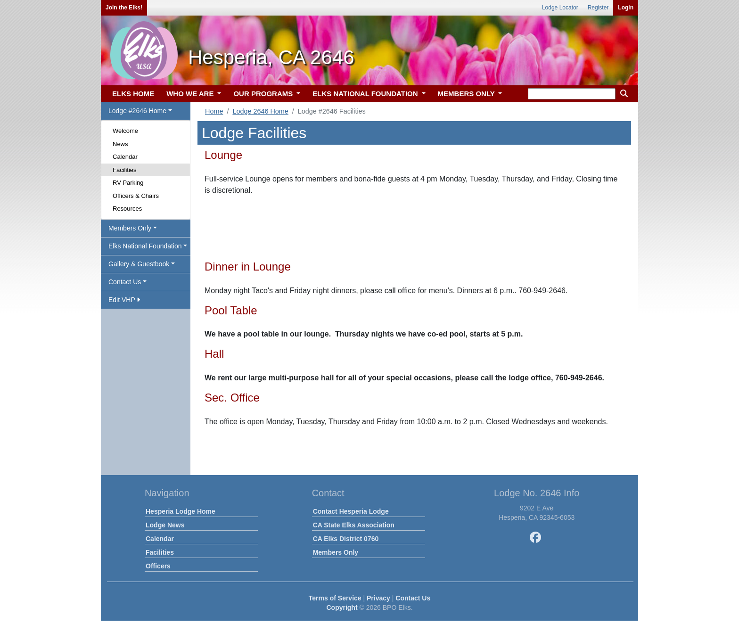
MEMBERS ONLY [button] (467, 94)
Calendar (125, 156)
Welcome (125, 130)
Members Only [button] (129, 228)
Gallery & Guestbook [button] (138, 264)
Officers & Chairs (136, 195)
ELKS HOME (133, 94)
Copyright (341, 607)
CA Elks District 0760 (346, 538)
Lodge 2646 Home (260, 111)
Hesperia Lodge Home (180, 511)
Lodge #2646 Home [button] (137, 111)
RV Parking (128, 182)
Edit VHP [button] (124, 300)
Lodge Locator (560, 7)
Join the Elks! (124, 7)
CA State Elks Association (353, 525)
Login (625, 7)
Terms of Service (335, 598)
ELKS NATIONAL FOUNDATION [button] (366, 94)
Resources (127, 208)
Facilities (125, 169)
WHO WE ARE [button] (190, 94)
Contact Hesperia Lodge (351, 511)
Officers (158, 566)
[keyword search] (572, 93)
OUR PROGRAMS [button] (264, 94)
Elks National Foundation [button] (145, 246)
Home (214, 111)
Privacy (378, 598)
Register (598, 7)
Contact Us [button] (124, 282)
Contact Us (412, 598)
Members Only (335, 552)
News (120, 144)
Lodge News (165, 525)
